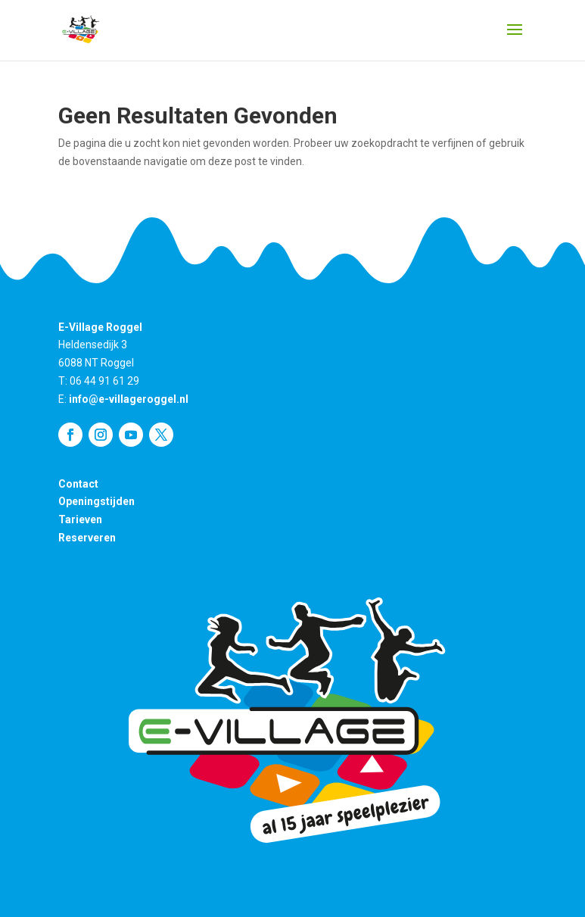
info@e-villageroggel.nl (128, 399)
